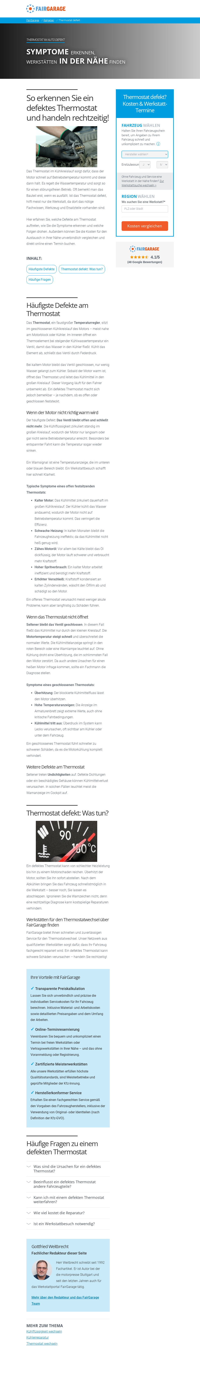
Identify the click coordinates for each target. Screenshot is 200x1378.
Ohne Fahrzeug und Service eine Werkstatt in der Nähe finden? (143, 181)
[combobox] (145, 208)
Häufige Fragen (40, 280)
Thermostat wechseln (42, 1344)
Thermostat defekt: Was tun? (82, 269)
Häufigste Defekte (41, 269)
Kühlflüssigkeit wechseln (44, 1331)
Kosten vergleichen (144, 226)
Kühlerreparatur (37, 1337)
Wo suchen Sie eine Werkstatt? (143, 202)
